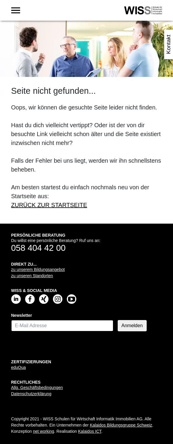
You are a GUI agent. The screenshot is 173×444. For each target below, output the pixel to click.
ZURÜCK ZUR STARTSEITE (49, 205)
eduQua (18, 367)
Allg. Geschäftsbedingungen (37, 387)
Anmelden (132, 325)
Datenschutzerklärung (31, 393)
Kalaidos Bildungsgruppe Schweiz (121, 425)
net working (43, 431)
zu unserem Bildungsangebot (38, 269)
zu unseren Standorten (32, 275)
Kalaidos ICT (89, 431)
